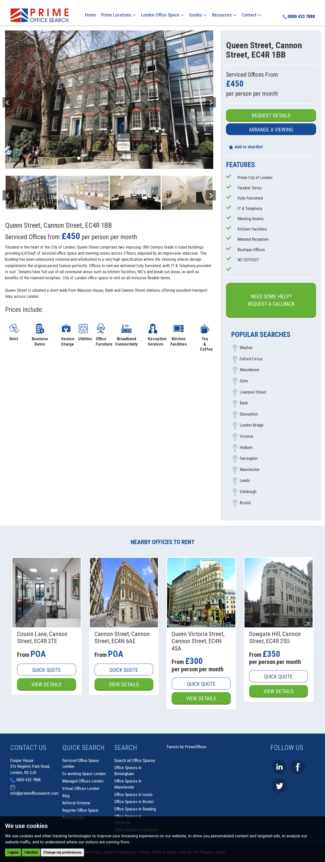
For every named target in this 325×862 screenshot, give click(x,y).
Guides (198, 15)
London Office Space (162, 15)
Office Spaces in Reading (135, 808)
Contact (251, 15)
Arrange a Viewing (271, 130)
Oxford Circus (251, 358)
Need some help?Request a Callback (271, 300)
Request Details (271, 115)
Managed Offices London (83, 781)
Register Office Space (80, 810)
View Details (46, 684)
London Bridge (252, 425)
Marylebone (249, 369)
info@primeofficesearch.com (34, 793)
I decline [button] (31, 852)
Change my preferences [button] (62, 852)
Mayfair (246, 347)
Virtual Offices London (80, 788)
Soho (244, 381)
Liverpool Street (253, 392)
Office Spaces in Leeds (133, 794)
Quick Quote (46, 670)
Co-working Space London (84, 773)
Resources (224, 15)
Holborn (246, 447)
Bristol (245, 502)
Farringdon (248, 458)
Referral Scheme (76, 802)
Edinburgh (248, 491)
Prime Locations (118, 15)
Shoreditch (249, 414)
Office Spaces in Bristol (133, 801)
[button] (20, 99)
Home (90, 15)
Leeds (245, 480)
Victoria (246, 436)
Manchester (250, 469)
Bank (244, 403)
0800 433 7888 (299, 16)
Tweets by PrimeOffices (186, 746)
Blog (66, 795)
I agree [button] (13, 852)
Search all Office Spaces (134, 760)
